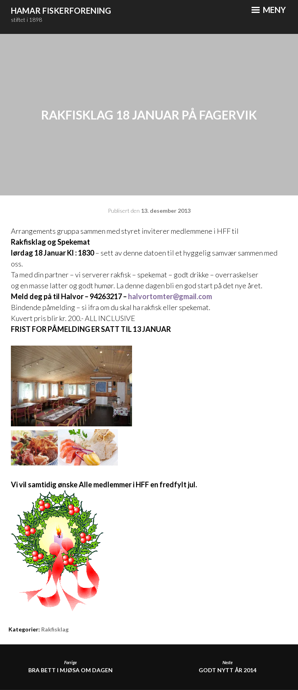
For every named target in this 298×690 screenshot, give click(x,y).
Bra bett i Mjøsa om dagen (70, 667)
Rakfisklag (55, 629)
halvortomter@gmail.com (170, 296)
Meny (269, 10)
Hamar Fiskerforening (61, 10)
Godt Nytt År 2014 (227, 667)
